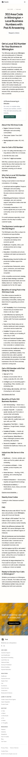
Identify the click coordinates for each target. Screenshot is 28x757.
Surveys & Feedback (6, 664)
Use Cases (3, 741)
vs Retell (3, 720)
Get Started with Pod (8, 394)
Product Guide (4, 704)
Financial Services (5, 678)
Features (3, 729)
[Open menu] (24, 2)
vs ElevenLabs (4, 715)
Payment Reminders (6, 669)
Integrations (4, 734)
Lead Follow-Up (5, 660)
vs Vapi (3, 711)
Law (2, 683)
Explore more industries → (10, 492)
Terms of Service (14, 747)
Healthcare (4, 676)
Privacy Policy (4, 747)
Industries (3, 731)
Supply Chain (4, 681)
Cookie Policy (4, 751)
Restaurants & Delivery (6, 693)
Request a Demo (14, 33)
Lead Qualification (5, 655)
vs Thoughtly (4, 723)
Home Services (5, 688)
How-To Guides (5, 736)
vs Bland (3, 713)
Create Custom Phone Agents (8, 699)
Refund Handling (5, 667)
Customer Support (5, 652)
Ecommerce (4, 685)
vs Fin (2, 718)
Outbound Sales (5, 662)
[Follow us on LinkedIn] (4, 646)
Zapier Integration (5, 702)
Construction (4, 690)
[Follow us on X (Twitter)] (1, 646)
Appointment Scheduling (7, 657)
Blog (2, 739)
